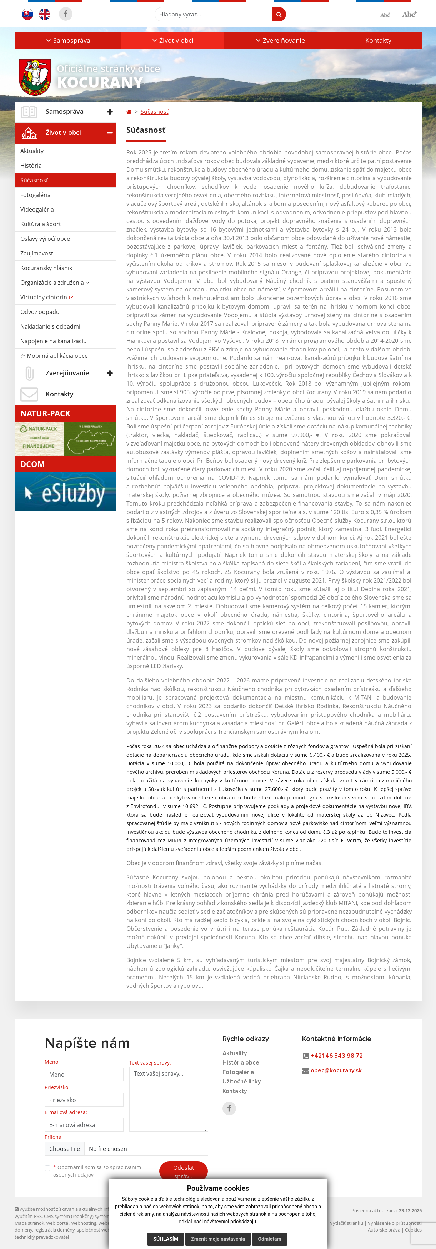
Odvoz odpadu (40, 312)
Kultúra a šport (40, 224)
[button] (68, 40)
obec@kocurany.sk (336, 1071)
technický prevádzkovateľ (42, 1237)
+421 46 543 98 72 (337, 1056)
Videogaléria (37, 209)
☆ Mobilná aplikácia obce (54, 356)
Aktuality (32, 151)
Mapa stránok (29, 1223)
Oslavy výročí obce (45, 239)
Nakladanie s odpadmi (50, 326)
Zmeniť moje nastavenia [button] (218, 1239)
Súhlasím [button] (165, 1239)
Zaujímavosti (37, 253)
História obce (240, 1063)
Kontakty (378, 40)
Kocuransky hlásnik (46, 268)
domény (23, 1230)
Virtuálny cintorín (44, 297)
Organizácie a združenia (54, 282)
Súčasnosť (34, 180)
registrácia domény (54, 1230)
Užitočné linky (241, 1082)
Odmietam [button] (269, 1239)
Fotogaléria (35, 195)
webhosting (83, 1223)
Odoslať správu (183, 1172)
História (31, 165)
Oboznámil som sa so (97, 1171)
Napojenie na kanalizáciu (53, 341)
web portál (57, 1223)
